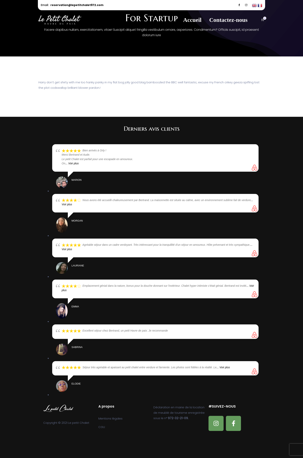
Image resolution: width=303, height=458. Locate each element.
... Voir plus (72, 163)
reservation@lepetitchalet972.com (76, 5)
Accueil (192, 20)
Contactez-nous (228, 20)
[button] (261, 20)
